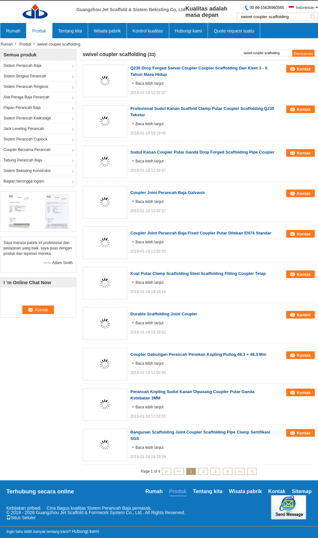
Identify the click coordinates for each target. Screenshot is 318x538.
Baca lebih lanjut (149, 83)
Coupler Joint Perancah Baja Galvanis (167, 192)
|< (166, 471)
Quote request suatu (234, 30)
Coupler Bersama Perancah (27, 149)
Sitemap (302, 491)
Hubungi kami (188, 30)
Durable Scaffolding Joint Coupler (163, 314)
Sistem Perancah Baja (22, 65)
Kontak (304, 69)
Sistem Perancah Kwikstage (27, 118)
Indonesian (305, 7)
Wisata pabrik (107, 30)
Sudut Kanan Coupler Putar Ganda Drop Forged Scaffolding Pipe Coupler (202, 152)
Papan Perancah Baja (22, 107)
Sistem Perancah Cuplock (25, 139)
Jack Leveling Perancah (23, 128)
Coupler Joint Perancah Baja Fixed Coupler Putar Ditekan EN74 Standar (200, 233)
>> (240, 471)
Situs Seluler (21, 517)
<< (178, 471)
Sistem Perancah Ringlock (25, 86)
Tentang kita (70, 30)
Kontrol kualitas (148, 30)
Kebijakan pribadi (23, 508)
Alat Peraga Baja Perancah (26, 97)
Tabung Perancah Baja (22, 160)
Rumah (13, 30)
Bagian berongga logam (23, 181)
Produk (39, 30)
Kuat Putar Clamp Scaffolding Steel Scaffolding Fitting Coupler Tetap (198, 273)
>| (251, 471)
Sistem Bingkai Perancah (24, 76)
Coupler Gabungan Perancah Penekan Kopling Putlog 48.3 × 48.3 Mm (198, 354)
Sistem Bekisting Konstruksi (27, 171)
